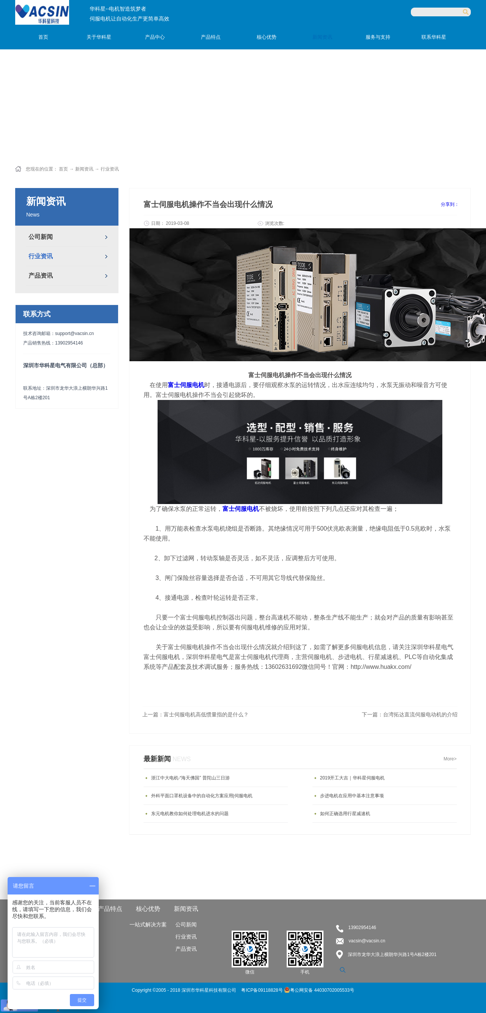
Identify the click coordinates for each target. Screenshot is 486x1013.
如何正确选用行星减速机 (345, 813)
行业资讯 (110, 169)
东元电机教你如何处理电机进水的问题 (190, 813)
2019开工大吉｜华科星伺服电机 (352, 778)
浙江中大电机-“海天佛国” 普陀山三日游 (190, 778)
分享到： (450, 204)
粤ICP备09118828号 (262, 990)
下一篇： (410, 714)
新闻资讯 (84, 169)
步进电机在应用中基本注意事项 (352, 795)
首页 (43, 37)
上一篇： (195, 714)
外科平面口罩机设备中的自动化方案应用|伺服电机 (201, 795)
